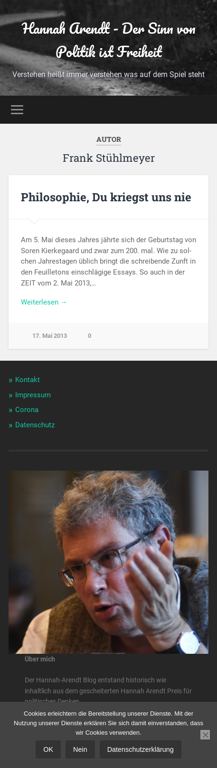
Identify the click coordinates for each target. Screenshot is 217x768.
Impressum (33, 395)
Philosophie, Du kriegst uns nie (106, 197)
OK (48, 749)
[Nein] (205, 734)
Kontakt (27, 379)
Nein (80, 749)
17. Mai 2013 (49, 335)
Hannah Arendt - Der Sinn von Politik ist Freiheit (109, 40)
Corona (26, 409)
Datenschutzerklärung (140, 749)
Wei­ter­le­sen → (44, 302)
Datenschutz (35, 425)
